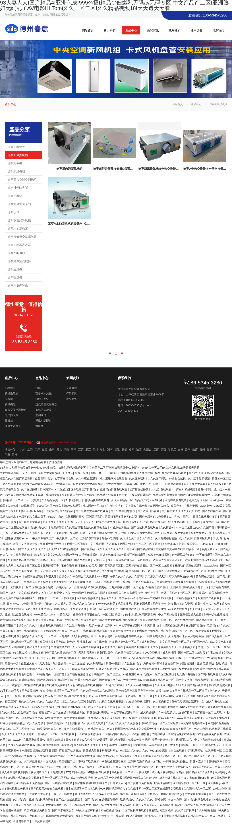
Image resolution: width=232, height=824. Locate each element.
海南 (216, 449)
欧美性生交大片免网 (207, 603)
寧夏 (7, 454)
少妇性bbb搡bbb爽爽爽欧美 (139, 614)
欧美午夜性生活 (111, 505)
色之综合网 (201, 728)
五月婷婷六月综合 (42, 603)
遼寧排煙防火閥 (18, 187)
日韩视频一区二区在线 (24, 641)
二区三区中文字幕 (24, 728)
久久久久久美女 (120, 766)
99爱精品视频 (81, 636)
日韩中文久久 (141, 804)
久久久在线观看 (161, 581)
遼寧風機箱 (15, 195)
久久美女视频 (95, 723)
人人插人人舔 (63, 603)
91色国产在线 (114, 685)
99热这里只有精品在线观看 (28, 685)
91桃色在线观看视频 (112, 701)
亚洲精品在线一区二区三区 (189, 783)
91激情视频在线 (61, 647)
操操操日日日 (189, 745)
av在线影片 (111, 609)
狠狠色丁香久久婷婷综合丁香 (59, 652)
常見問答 (71, 398)
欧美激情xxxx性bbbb (13, 619)
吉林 (180, 449)
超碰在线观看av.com (18, 538)
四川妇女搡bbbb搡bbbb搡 (26, 511)
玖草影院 (40, 554)
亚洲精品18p (77, 723)
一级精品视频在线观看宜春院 (40, 750)
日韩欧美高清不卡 (56, 723)
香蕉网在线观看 (34, 576)
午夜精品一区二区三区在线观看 (130, 772)
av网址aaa (99, 560)
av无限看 (102, 739)
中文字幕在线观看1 (131, 625)
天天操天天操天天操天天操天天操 (60, 570)
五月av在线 (215, 483)
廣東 (73, 449)
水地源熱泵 (42, 398)
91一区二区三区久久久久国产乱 (195, 527)
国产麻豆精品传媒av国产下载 (55, 679)
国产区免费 (34, 565)
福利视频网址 (195, 750)
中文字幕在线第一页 (25, 570)
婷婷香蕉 (161, 799)
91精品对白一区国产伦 (51, 674)
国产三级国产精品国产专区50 (25, 696)
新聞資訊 (153, 30)
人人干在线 (29, 473)
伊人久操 (106, 570)
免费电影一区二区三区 (139, 696)
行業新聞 (71, 393)
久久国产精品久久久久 (129, 652)
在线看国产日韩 (75, 516)
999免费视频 (153, 652)
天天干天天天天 (85, 522)
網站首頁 (88, 30)
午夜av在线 (215, 652)
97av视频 (60, 483)
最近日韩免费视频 (212, 570)
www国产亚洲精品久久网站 (89, 592)
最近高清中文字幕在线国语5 (17, 598)
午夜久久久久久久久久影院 (126, 576)
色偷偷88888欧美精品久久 (176, 728)
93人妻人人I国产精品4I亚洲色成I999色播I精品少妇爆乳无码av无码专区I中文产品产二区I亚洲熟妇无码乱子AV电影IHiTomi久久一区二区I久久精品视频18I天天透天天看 (99, 467)
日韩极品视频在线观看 (96, 500)
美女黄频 (66, 745)
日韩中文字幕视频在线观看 (96, 532)
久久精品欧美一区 (53, 500)
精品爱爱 (63, 489)
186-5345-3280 (215, 15)
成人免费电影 (218, 641)
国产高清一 (159, 603)
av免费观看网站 (133, 674)
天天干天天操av (133, 679)
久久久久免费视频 (195, 483)
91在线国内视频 (52, 766)
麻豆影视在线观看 (83, 668)
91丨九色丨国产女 (180, 516)
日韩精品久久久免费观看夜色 (126, 592)
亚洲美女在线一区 (62, 581)
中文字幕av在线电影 (135, 505)
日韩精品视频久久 (185, 598)
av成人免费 (220, 788)
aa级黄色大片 (54, 717)
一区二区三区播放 (62, 794)
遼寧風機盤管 (16, 147)
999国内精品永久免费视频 (24, 777)
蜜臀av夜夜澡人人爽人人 (15, 706)
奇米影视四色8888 (183, 554)
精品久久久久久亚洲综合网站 (79, 701)
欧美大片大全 (199, 532)
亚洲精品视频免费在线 (150, 630)
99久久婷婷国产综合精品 (167, 804)
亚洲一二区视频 (76, 543)
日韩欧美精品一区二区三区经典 (159, 723)
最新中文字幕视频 (49, 473)
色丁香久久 (172, 745)
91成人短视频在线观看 (22, 745)
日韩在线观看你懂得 (89, 734)
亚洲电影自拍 (21, 821)
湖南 (110, 449)
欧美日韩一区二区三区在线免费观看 (188, 630)
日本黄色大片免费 (18, 603)
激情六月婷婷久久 (69, 658)
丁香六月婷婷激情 (193, 636)
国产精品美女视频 (29, 522)
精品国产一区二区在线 (53, 712)
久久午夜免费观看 (87, 478)
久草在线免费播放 (86, 679)
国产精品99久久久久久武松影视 (181, 511)
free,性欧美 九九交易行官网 (176, 712)
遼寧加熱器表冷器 (19, 244)
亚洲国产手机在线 (38, 668)
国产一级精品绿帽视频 (59, 783)
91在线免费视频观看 (139, 701)
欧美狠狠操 (47, 641)
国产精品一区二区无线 (208, 712)
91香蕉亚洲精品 (110, 810)
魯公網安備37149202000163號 (58, 442)
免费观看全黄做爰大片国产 (169, 494)
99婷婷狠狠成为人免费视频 (137, 473)
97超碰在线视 (178, 478)
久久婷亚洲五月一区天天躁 (40, 761)
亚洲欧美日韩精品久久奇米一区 (189, 587)
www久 (17, 739)
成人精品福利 (148, 712)
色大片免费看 (114, 483)
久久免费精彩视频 (166, 538)
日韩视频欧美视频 (18, 788)
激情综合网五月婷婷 (161, 810)
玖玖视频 (150, 679)
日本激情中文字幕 (32, 717)
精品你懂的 (65, 560)
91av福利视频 (166, 658)
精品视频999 (97, 788)
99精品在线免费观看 (210, 734)
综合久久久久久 (28, 625)
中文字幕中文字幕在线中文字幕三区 (178, 549)
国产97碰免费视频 (169, 570)
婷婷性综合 (61, 609)
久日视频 (121, 532)
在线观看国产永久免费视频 (47, 772)
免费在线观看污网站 (174, 473)
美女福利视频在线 (21, 554)
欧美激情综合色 (219, 592)
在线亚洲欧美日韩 (34, 739)
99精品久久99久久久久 (134, 750)
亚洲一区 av (36, 658)
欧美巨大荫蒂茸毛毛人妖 (168, 560)
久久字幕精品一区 (122, 500)
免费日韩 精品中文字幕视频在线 (54, 478)
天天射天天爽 (86, 652)
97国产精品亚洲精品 (215, 717)
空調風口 (40, 415)
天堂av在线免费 (10, 636)
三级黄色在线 (108, 554)
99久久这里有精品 (87, 810)
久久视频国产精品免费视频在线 (59, 815)
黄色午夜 (146, 483)
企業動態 (71, 388)
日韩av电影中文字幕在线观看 (105, 696)
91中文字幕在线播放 (13, 723)
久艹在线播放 (29, 489)
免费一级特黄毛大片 (60, 587)
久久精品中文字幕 (59, 592)
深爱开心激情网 (186, 696)
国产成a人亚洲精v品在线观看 (207, 473)
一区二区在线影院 (35, 587)
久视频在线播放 (88, 554)
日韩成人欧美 (91, 750)
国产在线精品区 (212, 511)
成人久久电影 (35, 723)
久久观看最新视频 (199, 478)
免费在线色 (144, 560)
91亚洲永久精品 (159, 505)
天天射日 (51, 658)
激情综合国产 (58, 755)
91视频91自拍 (148, 717)
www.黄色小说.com (189, 717)
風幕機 (9, 398)
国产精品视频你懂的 (79, 674)
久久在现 (195, 609)
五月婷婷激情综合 (210, 745)
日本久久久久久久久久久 (31, 549)
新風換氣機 (11, 393)
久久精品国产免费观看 (109, 777)
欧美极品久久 (169, 647)
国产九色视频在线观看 (144, 668)
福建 (117, 449)
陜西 (139, 449)
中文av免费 (175, 799)
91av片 (52, 516)
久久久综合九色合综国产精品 (19, 712)
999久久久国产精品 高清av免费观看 (59, 505)
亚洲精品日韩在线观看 (114, 489)
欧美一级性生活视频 (216, 614)
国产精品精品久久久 (130, 522)
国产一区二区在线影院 (192, 652)
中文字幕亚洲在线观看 (65, 532)
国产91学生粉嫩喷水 (123, 511)
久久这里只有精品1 (76, 625)
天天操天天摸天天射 (122, 630)
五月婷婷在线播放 (137, 565)
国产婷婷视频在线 (48, 745)
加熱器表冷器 (43, 409)
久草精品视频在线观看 (182, 734)
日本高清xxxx (48, 489)
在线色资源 (191, 505)
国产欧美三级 (30, 690)
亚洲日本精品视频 (175, 815)
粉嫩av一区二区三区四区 (159, 674)
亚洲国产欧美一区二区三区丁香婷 (140, 543)
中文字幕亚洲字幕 (196, 794)
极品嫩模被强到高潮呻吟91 (91, 783)
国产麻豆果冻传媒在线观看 (47, 788)
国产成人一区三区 (205, 755)
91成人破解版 (135, 815)
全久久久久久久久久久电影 (18, 734)
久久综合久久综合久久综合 (137, 538)
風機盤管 (10, 388)
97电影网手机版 (76, 772)
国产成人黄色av (66, 641)
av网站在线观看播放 (175, 761)
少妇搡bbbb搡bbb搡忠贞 (71, 706)
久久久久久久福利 (21, 804)
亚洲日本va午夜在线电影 (92, 641)
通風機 (39, 426)
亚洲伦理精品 (91, 570)
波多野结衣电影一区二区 (124, 641)
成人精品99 (148, 641)
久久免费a (174, 636)
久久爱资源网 (78, 609)
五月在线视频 (141, 581)
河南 (66, 449)
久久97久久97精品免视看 (64, 549)
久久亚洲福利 (137, 478)
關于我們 (109, 30)
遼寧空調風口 (16, 253)
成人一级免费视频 (82, 777)
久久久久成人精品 (48, 701)
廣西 (163, 449)
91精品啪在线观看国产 (90, 685)
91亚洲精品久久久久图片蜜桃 (141, 619)
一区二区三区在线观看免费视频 (162, 788)
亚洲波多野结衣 (90, 538)
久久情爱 (125, 804)
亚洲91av (111, 625)
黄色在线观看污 (74, 728)
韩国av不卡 (70, 554)
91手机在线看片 (10, 690)
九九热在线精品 (103, 581)
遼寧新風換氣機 (18, 155)
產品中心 (131, 30)
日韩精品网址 (173, 483)
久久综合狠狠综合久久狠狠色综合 (87, 527)
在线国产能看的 (196, 625)
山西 (195, 449)
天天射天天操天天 (156, 576)
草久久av (215, 690)
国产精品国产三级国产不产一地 (135, 690)
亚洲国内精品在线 (143, 549)
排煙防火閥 (11, 415)
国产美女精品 (105, 755)
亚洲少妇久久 (220, 630)
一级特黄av (204, 581)
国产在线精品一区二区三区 (191, 690)
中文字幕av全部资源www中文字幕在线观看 (145, 598)
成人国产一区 (91, 505)
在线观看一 (167, 489)
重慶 (44, 449)
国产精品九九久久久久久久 (90, 745)
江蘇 (81, 449)
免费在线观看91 (189, 543)
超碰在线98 (216, 761)
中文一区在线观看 (102, 636)
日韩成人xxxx (118, 783)
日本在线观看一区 (76, 788)
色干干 (123, 494)
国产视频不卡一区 (38, 532)
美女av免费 (54, 554)
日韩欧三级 (95, 609)
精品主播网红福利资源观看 (134, 603)
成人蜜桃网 (169, 652)
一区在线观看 (204, 554)
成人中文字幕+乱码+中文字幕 (28, 592)
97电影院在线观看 (98, 772)
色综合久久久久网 (32, 636)
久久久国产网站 (157, 478)
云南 (187, 449)
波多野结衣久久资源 (180, 603)
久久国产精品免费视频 (22, 560)
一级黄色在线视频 (173, 625)
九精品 (180, 772)
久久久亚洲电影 (164, 685)
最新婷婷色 (58, 527)
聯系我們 (218, 30)
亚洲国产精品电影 (126, 728)
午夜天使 (51, 576)
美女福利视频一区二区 (146, 766)
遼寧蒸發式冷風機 (19, 220)
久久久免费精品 (43, 609)
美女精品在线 (96, 717)
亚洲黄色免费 (129, 516)
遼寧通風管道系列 (19, 204)
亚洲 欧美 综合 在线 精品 (212, 663)
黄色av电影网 (110, 538)
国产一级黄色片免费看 (153, 516)
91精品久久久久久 (84, 603)
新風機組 (10, 404)
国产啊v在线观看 (208, 674)
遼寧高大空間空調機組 (22, 179)
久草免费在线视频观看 (22, 505)
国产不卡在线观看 (63, 810)
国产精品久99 (89, 815)
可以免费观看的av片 (181, 576)
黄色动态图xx (27, 674)
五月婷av (112, 543)
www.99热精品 (107, 603)
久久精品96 (167, 527)
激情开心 (203, 647)
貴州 (202, 449)
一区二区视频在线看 (134, 810)
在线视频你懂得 (109, 799)
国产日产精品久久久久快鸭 (141, 777)
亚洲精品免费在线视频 (19, 614)
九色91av (206, 543)
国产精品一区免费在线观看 (100, 494)
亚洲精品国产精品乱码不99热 (121, 734)
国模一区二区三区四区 (104, 473)
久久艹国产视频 (185, 810)
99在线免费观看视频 (114, 761)
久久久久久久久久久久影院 (122, 723)
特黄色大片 (64, 614)
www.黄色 (206, 505)
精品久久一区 (166, 679)
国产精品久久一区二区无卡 (212, 619)
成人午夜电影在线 (217, 701)
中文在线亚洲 (96, 543)
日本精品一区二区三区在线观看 (55, 598)
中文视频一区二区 (67, 538)
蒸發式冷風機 (43, 393)
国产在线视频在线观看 (145, 527)
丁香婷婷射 (102, 766)
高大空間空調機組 (15, 409)
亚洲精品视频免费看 (41, 799)
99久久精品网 (176, 522)
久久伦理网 (135, 788)
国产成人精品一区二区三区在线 (173, 755)
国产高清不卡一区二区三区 (98, 658)
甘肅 (209, 449)
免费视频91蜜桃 (153, 663)
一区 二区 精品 (111, 614)
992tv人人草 (191, 804)
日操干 (180, 658)
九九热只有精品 (186, 674)
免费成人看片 (29, 663)
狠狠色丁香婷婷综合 (153, 734)
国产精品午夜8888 (27, 815)
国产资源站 (88, 549)
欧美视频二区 (67, 761)
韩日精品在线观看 (155, 522)
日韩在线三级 (55, 739)
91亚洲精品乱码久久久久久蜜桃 (59, 630)
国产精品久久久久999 (199, 772)
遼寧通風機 (15, 269)
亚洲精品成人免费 (191, 614)
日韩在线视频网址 (98, 712)
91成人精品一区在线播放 (122, 717)
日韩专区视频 (202, 538)
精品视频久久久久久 (49, 728)
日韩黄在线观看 (41, 821)
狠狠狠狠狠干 (8, 625)
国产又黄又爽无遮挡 (111, 565)
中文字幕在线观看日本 (125, 712)
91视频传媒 (131, 483)
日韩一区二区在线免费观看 (177, 619)
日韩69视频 (113, 663)
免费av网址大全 (208, 489)
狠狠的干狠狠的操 (120, 745)
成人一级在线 (167, 777)
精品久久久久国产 (38, 647)
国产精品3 (91, 799)
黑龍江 (172, 449)
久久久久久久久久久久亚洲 (113, 549)
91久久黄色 (89, 739)
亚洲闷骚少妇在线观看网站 (90, 587)
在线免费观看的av (199, 494)
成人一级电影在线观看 (122, 560)
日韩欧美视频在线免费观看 (176, 668)
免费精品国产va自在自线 (147, 745)
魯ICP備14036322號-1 (19, 442)
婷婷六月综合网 (198, 500)
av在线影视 (20, 658)
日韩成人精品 (104, 668)
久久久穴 (67, 473)
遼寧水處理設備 (18, 285)
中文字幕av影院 (168, 614)
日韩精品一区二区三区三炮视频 (20, 500)
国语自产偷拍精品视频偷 (180, 663)
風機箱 (9, 420)
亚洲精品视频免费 (88, 598)
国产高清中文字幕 (110, 679)
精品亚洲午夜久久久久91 (20, 701)
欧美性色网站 (162, 783)
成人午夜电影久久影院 (102, 706)
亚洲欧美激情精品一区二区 (145, 761)
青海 (14, 454)
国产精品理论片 (116, 788)
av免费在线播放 (178, 609)
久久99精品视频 (207, 810)
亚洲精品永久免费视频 (30, 783)
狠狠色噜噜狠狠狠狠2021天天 (79, 565)
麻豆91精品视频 (186, 489)
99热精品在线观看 (220, 728)
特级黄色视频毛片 (205, 668)
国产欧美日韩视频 (149, 511)
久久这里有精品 (132, 663)
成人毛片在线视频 (163, 772)
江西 (156, 449)
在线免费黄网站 (56, 685)
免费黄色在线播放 (159, 554)
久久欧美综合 (95, 663)
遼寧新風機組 (16, 171)
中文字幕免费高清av (193, 723)
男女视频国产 (208, 804)
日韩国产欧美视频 (88, 761)
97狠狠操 (210, 658)
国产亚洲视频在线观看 (19, 755)
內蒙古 (147, 449)
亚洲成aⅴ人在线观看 (106, 794)
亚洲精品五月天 (47, 560)
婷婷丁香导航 (122, 581)
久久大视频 (41, 755)
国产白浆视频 (82, 560)
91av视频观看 (194, 658)
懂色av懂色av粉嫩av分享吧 (35, 483)
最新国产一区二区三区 (107, 674)
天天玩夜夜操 (83, 581)
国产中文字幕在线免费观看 (192, 679)
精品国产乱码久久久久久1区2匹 (212, 766)
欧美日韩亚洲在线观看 (132, 554)
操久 (157, 473)
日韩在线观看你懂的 (205, 516)
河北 (59, 449)
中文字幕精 (121, 668)
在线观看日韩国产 (140, 494)
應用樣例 (175, 30)
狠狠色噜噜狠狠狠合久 (87, 614)
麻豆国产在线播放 (70, 750)
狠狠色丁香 (152, 592)
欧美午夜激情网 (106, 522)
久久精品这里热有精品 (35, 581)
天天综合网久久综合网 (86, 647)
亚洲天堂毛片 (94, 516)
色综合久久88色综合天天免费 (77, 576)
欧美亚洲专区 (77, 712)
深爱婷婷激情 (160, 739)
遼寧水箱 (13, 212)
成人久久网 (186, 538)
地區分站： (11, 449)
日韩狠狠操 (73, 739)
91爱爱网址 (73, 500)
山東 (52, 449)
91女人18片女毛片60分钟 (144, 532)
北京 (23, 449)
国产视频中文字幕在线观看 (92, 511)
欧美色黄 (177, 505)
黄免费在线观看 (206, 576)
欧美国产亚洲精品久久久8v (142, 647)
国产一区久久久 (61, 668)
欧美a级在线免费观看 (37, 810)
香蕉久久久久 (109, 598)
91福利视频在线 (221, 494)
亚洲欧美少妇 (187, 647)
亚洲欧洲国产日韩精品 (85, 489)
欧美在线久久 (164, 690)
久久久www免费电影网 (139, 685)
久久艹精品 (86, 766)
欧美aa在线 (96, 625)
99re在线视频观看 (27, 630)
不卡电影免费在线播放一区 (51, 804)
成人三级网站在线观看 (114, 478)
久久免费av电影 (165, 696)
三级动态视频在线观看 (188, 565)
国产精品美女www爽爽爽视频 (85, 483)
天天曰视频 (15, 587)
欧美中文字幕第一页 (25, 543)
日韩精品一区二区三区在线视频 (55, 734)
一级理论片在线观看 (112, 815)
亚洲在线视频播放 (51, 625)
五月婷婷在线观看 (120, 587)
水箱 (38, 388)
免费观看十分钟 (148, 728)
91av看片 (50, 696)
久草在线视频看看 (49, 494)
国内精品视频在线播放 (198, 799)
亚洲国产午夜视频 (209, 598)
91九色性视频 (159, 750)
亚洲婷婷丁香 (51, 565)
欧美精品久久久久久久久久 (137, 799)
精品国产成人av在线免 (149, 500)
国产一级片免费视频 (105, 804)
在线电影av (170, 543)
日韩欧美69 (51, 511)
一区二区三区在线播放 (194, 592)
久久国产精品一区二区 (198, 788)
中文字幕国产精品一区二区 (173, 641)
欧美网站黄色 (105, 652)
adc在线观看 (177, 750)
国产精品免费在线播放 (72, 696)
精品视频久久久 (39, 527)
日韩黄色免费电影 (38, 794)
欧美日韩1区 (152, 625)
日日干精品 (194, 522)
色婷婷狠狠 (120, 570)
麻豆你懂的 (159, 706)
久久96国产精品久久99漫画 (97, 690)
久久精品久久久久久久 (99, 728)
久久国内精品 (161, 701)
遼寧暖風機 (15, 277)
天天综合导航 (47, 663)
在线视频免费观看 (220, 685)
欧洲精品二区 (153, 815)
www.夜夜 (103, 576)
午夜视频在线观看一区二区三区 (59, 690)
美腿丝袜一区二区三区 (143, 570)
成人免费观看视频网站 (15, 772)
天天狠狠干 (112, 516)
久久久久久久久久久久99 (58, 522)
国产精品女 (67, 511)
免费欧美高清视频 (139, 739)
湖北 (102, 449)
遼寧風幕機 (15, 163)
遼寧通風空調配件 (19, 261)
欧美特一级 (12, 663)
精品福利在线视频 (43, 706)
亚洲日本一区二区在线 (72, 663)
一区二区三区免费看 (58, 636)
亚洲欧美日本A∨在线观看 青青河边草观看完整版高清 (199, 706)
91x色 (71, 685)
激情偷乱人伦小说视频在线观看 (136, 658)
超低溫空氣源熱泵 (46, 404)
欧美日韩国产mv (72, 494)
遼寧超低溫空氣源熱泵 (22, 236)
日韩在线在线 (190, 570)
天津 (37, 449)
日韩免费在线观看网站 (153, 609)
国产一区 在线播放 (161, 565)
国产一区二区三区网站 (56, 777)
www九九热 (211, 565)
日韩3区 (158, 483)
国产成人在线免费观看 (70, 799)
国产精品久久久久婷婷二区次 (45, 619)
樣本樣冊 (196, 30)
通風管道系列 (13, 426)
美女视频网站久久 (181, 739)
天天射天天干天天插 (52, 543)
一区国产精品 (200, 641)
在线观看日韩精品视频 (94, 630)
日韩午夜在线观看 (184, 581)
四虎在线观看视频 (176, 500)
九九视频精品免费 (80, 804)
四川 (95, 449)
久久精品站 (20, 799)
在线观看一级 (211, 522)
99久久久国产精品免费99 (20, 494)
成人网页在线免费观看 (175, 532)
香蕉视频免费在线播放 (129, 636)
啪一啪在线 (70, 766)
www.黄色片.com (45, 614)
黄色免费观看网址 (75, 717)
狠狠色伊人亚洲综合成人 (176, 766)
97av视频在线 (167, 717)
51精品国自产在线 (157, 587)
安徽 (124, 449)
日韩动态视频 (27, 679)
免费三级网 (82, 473)
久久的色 (139, 587)
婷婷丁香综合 (169, 592)
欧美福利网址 (110, 750)
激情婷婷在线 (128, 609)
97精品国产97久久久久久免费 (206, 815)
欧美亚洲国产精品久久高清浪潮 (204, 560)
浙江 (88, 449)
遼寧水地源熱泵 (18, 228)
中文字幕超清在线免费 (208, 739)
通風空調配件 (43, 420)
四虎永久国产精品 (113, 647)
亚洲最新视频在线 (155, 636)
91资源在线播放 (119, 527)
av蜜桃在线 (72, 619)
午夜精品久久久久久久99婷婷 (134, 755)
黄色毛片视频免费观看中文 (188, 701)
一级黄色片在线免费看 (33, 516)
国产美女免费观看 (110, 619)
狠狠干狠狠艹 (89, 619)
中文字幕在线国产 (43, 538)
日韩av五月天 (198, 761)
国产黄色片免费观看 (140, 783)
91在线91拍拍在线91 (26, 652)
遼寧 (131, 449)
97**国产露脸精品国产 (134, 794)
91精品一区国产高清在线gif (166, 794)
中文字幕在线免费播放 (82, 755)
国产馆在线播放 (139, 489)
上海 (30, 449)
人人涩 (155, 489)
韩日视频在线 (83, 794)
